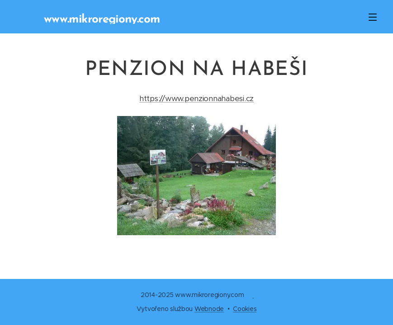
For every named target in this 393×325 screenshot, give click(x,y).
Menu (373, 17)
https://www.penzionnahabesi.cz (196, 98)
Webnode (209, 309)
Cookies (244, 309)
